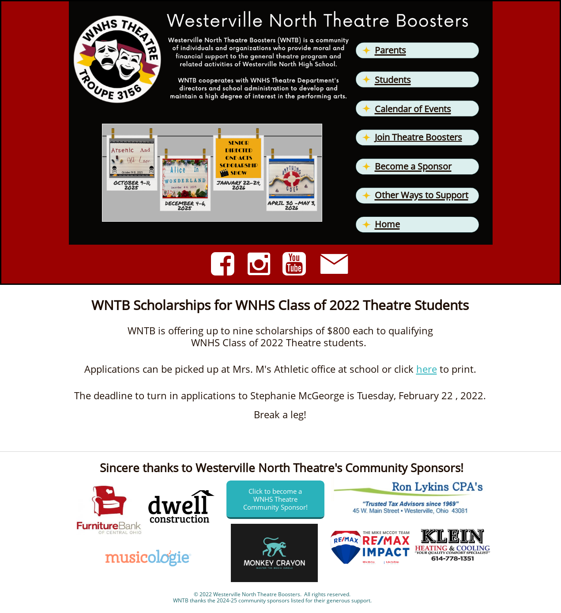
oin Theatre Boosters (419, 137)
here (426, 368)
